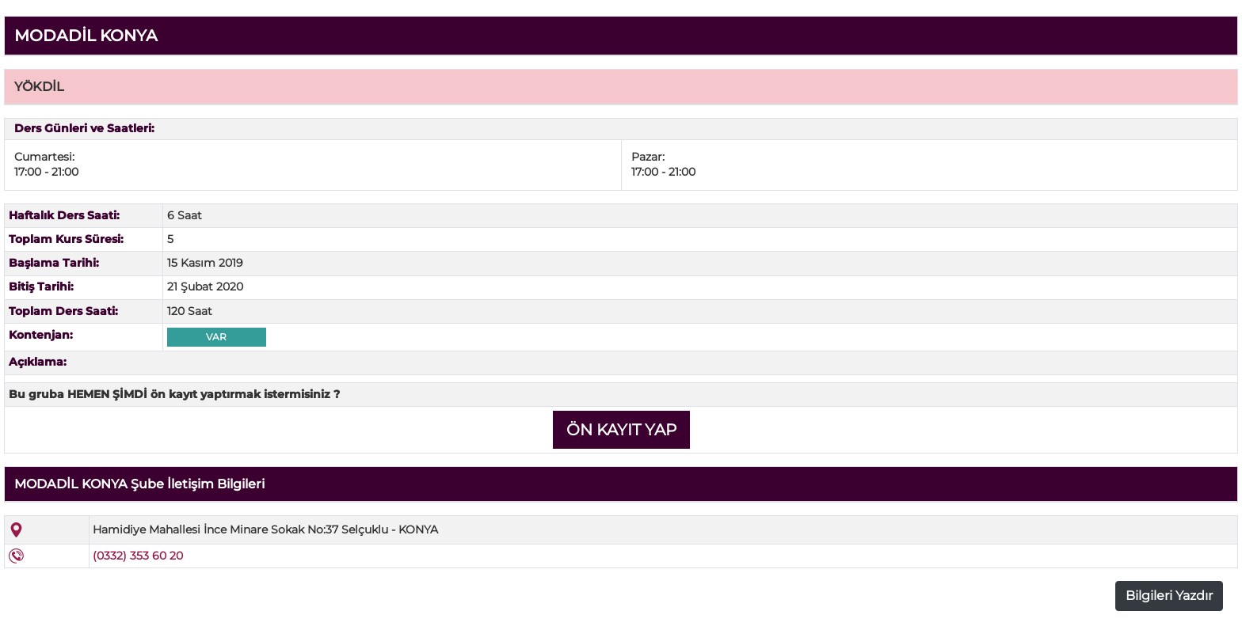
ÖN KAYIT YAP (621, 429)
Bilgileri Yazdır (1169, 595)
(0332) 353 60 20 (138, 555)
